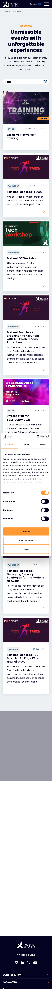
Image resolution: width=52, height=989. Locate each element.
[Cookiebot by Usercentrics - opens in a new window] (37, 437)
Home (7, 11)
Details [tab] (26, 444)
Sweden (35, 4)
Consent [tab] (9, 444)
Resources (16, 11)
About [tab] (43, 444)
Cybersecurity (12, 975)
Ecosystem (10, 982)
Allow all (26, 531)
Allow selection (26, 540)
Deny (26, 549)
